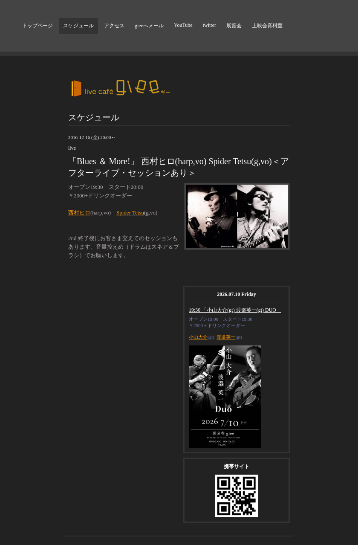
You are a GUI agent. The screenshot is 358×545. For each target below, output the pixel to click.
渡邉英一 (226, 336)
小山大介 (198, 336)
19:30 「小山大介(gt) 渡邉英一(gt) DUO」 (235, 310)
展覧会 (234, 26)
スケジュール (78, 26)
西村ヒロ (79, 212)
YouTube (183, 25)
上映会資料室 (267, 26)
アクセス (114, 26)
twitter (209, 25)
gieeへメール (149, 26)
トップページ (37, 26)
